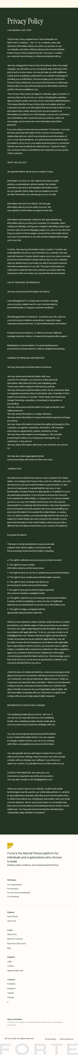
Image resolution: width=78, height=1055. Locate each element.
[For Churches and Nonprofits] (39, 892)
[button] (70, 4)
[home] (15, 4)
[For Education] (39, 888)
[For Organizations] (39, 884)
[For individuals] (39, 896)
